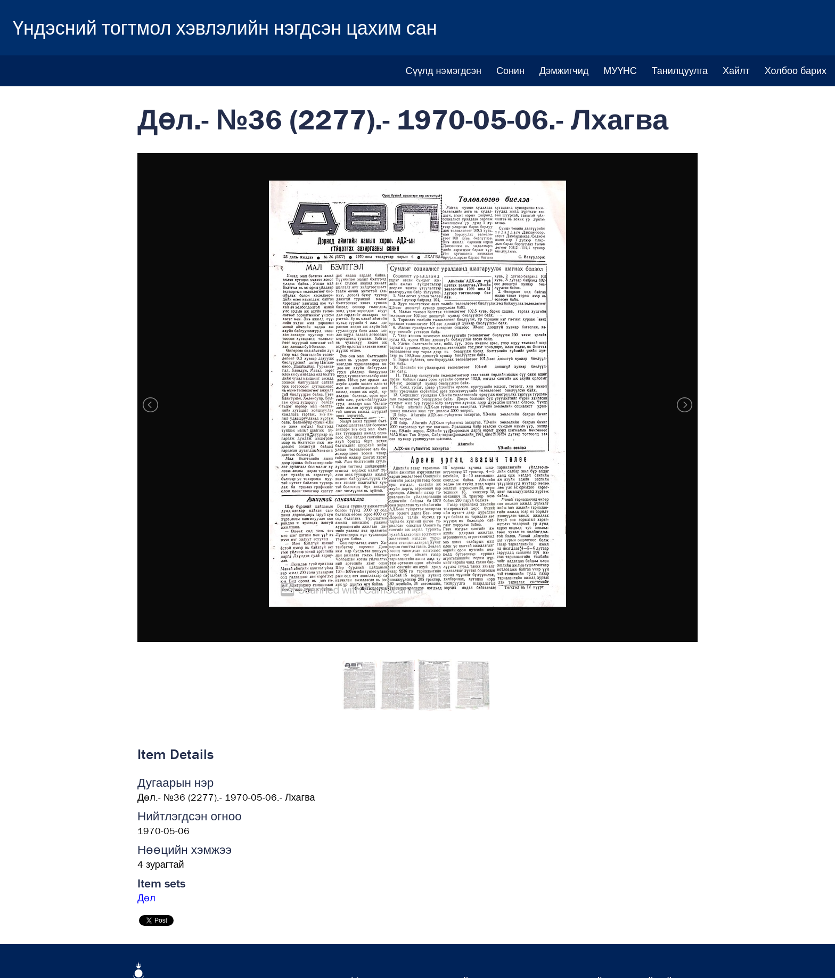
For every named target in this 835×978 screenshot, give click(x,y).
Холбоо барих (795, 70)
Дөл (146, 898)
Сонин (510, 70)
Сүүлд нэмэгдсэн (443, 70)
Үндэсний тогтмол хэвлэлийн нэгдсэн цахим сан (225, 27)
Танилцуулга (680, 70)
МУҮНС (619, 70)
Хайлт (736, 70)
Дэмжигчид (563, 70)
